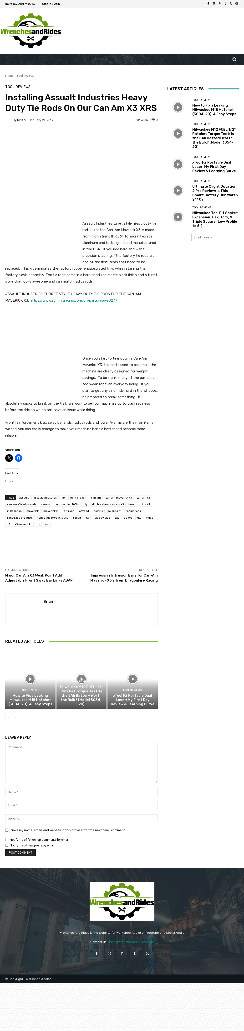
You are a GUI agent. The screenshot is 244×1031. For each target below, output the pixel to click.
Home (9, 76)
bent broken (78, 497)
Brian (21, 119)
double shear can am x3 (108, 504)
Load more (203, 237)
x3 (8, 524)
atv (63, 497)
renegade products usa (52, 517)
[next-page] (16, 717)
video (149, 517)
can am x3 (143, 497)
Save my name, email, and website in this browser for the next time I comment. (68, 830)
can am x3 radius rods (21, 504)
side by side (102, 517)
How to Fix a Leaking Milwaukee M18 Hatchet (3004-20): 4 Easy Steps (30, 699)
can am (96, 497)
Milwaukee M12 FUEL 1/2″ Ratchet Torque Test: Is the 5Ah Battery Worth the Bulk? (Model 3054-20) (81, 695)
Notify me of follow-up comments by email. (39, 839)
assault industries (45, 497)
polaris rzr (114, 511)
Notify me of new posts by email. (32, 845)
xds (37, 524)
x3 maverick (22, 524)
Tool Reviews (25, 76)
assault (24, 497)
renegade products (20, 517)
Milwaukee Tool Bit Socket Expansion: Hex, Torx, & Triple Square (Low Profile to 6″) (215, 219)
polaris (98, 511)
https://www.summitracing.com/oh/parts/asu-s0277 (73, 300)
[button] (234, 59)
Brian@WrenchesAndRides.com (131, 942)
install (146, 504)
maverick (32, 511)
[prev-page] (8, 717)
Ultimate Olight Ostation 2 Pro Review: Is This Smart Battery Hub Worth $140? (215, 192)
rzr (88, 517)
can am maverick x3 (119, 497)
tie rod (128, 517)
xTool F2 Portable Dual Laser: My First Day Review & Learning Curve (132, 699)
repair (77, 517)
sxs (117, 517)
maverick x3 (51, 511)
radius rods (133, 511)
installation (14, 511)
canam (45, 504)
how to (132, 504)
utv (139, 517)
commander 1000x (67, 504)
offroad (84, 511)
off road (69, 511)
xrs (47, 524)
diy (85, 504)
